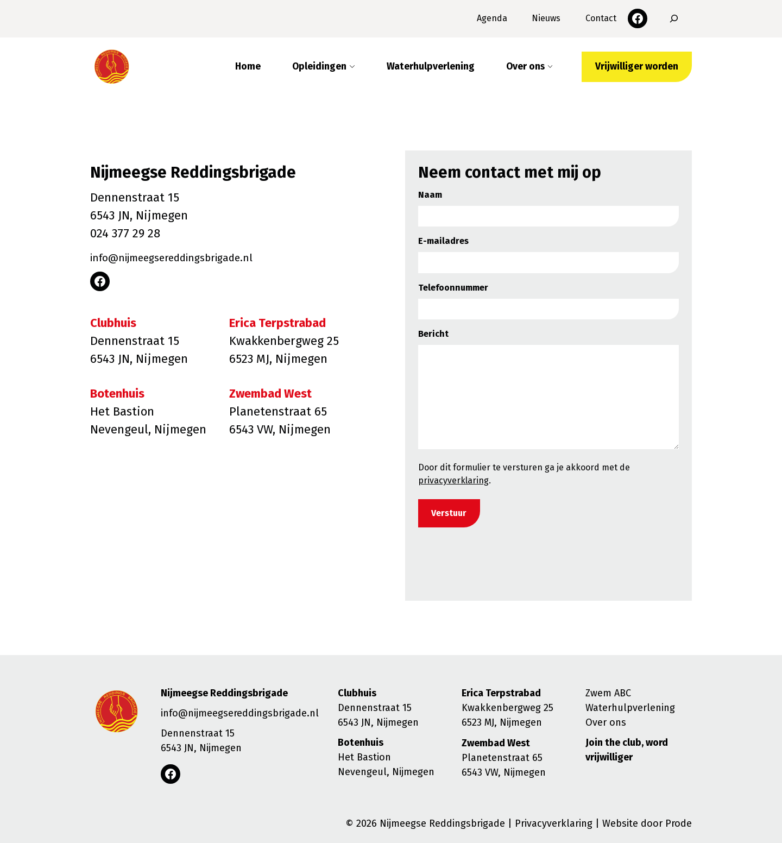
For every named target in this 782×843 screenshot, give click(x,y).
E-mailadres (443, 241)
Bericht (433, 334)
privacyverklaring (453, 480)
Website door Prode (647, 823)
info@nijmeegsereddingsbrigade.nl (187, 257)
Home (248, 66)
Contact (600, 18)
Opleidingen (319, 66)
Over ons (525, 66)
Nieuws (546, 18)
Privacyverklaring (553, 823)
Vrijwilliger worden (636, 66)
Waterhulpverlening (431, 66)
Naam (430, 195)
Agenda (492, 18)
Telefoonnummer (453, 287)
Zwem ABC (608, 693)
